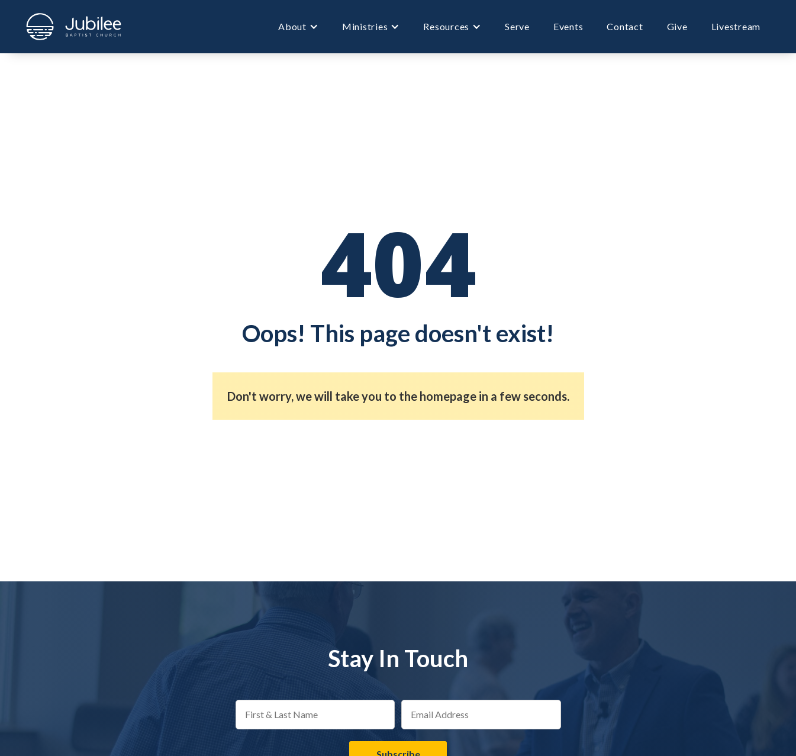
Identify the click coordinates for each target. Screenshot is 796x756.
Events (568, 26)
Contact (625, 26)
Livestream (736, 26)
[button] (298, 26)
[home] (74, 26)
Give (677, 26)
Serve (517, 26)
